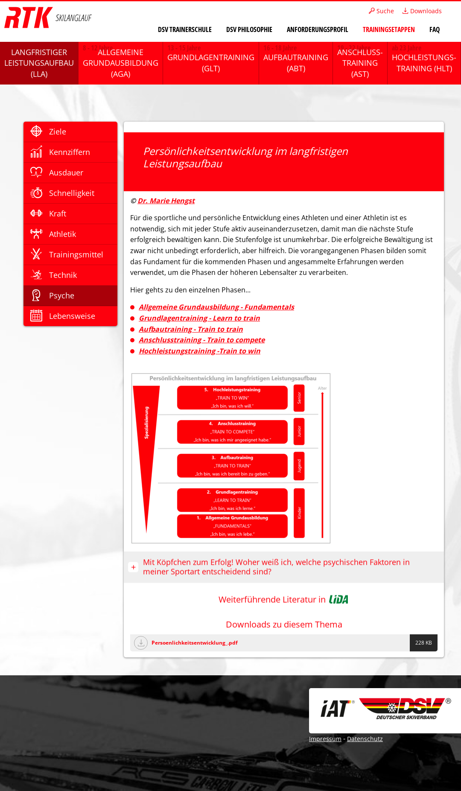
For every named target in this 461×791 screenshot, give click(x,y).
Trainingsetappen (389, 29)
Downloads (422, 11)
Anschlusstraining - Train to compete (202, 339)
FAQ (434, 29)
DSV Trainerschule (185, 29)
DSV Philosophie (249, 29)
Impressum (325, 739)
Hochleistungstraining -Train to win (199, 351)
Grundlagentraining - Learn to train (199, 318)
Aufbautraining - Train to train (191, 329)
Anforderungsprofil (317, 29)
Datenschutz (365, 739)
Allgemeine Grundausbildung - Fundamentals (216, 307)
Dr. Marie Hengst (166, 200)
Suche (381, 11)
